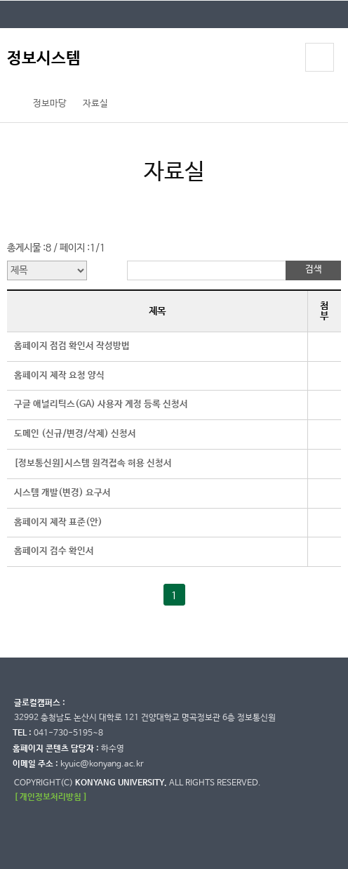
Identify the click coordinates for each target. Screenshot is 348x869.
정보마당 (50, 103)
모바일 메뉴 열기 (320, 57)
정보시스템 (44, 58)
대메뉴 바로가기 (0, 0)
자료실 (95, 103)
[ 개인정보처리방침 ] (50, 797)
